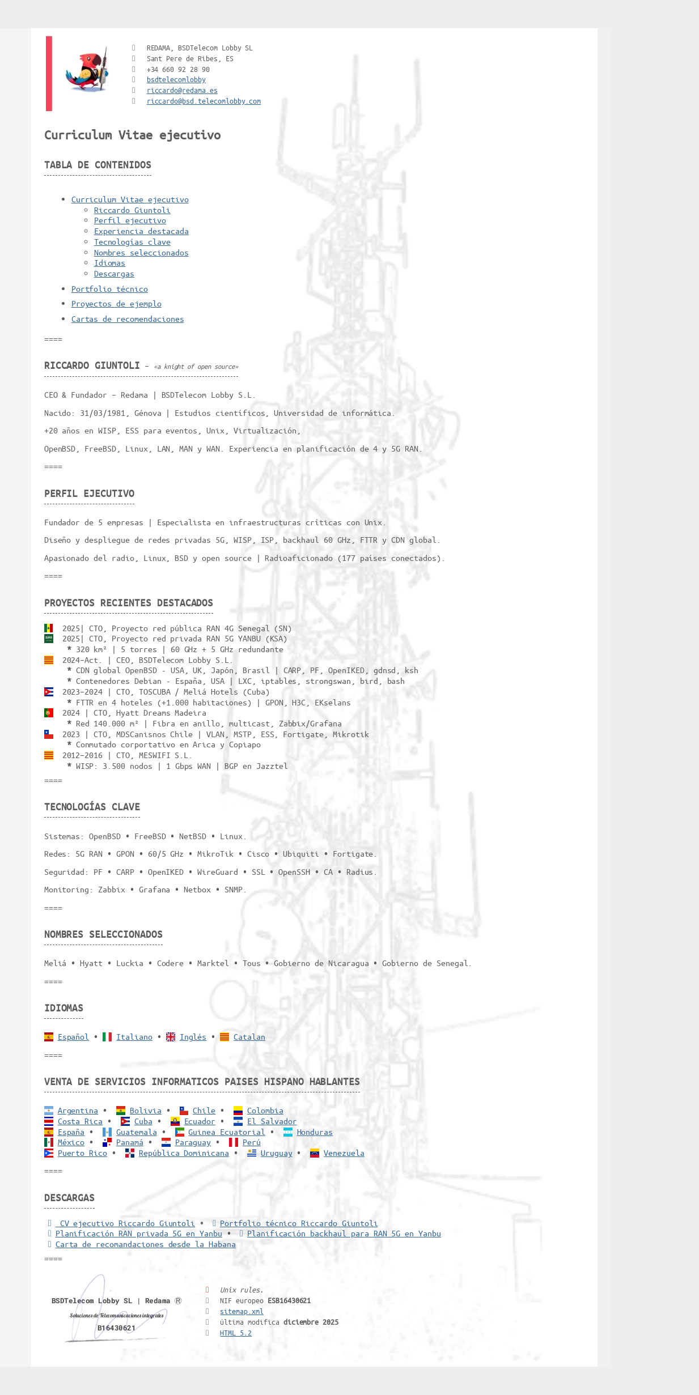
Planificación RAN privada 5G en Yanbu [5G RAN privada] (133, 1233)
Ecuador (200, 1121)
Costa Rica (80, 1121)
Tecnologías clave (132, 241)
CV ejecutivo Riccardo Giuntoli (120, 1223)
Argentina (78, 1110)
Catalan (249, 1036)
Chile (204, 1110)
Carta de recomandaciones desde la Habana (140, 1244)
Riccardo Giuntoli (132, 210)
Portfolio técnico (109, 288)
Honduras (315, 1131)
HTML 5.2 (236, 1332)
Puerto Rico (83, 1152)
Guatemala (136, 1131)
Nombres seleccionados (141, 252)
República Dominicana (184, 1152)
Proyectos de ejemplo (116, 303)
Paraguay (193, 1142)
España (71, 1131)
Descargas (114, 273)
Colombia (265, 1110)
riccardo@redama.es (182, 90)
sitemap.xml (242, 1311)
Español (74, 1036)
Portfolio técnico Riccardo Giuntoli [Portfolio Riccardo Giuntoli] (293, 1223)
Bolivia (146, 1110)
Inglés (193, 1036)
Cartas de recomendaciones (127, 318)
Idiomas (110, 262)
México (71, 1142)
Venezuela (344, 1152)
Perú (252, 1142)
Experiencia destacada (141, 231)
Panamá (129, 1142)
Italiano (134, 1036)
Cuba (143, 1121)
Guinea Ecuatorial (226, 1131)
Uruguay (277, 1152)
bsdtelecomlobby (176, 79)
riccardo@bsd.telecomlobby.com (204, 100)
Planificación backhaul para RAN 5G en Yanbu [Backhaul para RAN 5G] (338, 1233)
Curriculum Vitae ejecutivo (130, 199)
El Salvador (272, 1121)
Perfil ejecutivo (130, 220)
